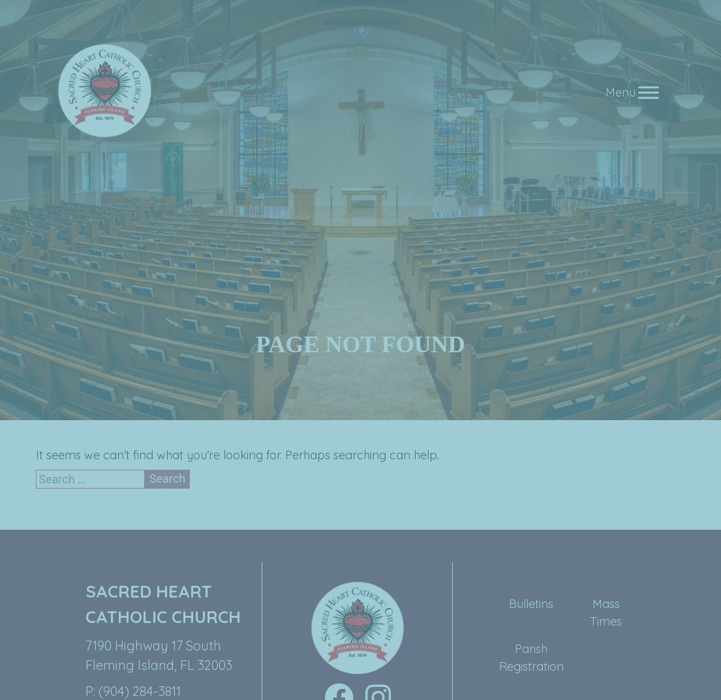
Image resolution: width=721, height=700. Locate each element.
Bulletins (531, 603)
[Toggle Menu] (648, 92)
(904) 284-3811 (140, 691)
